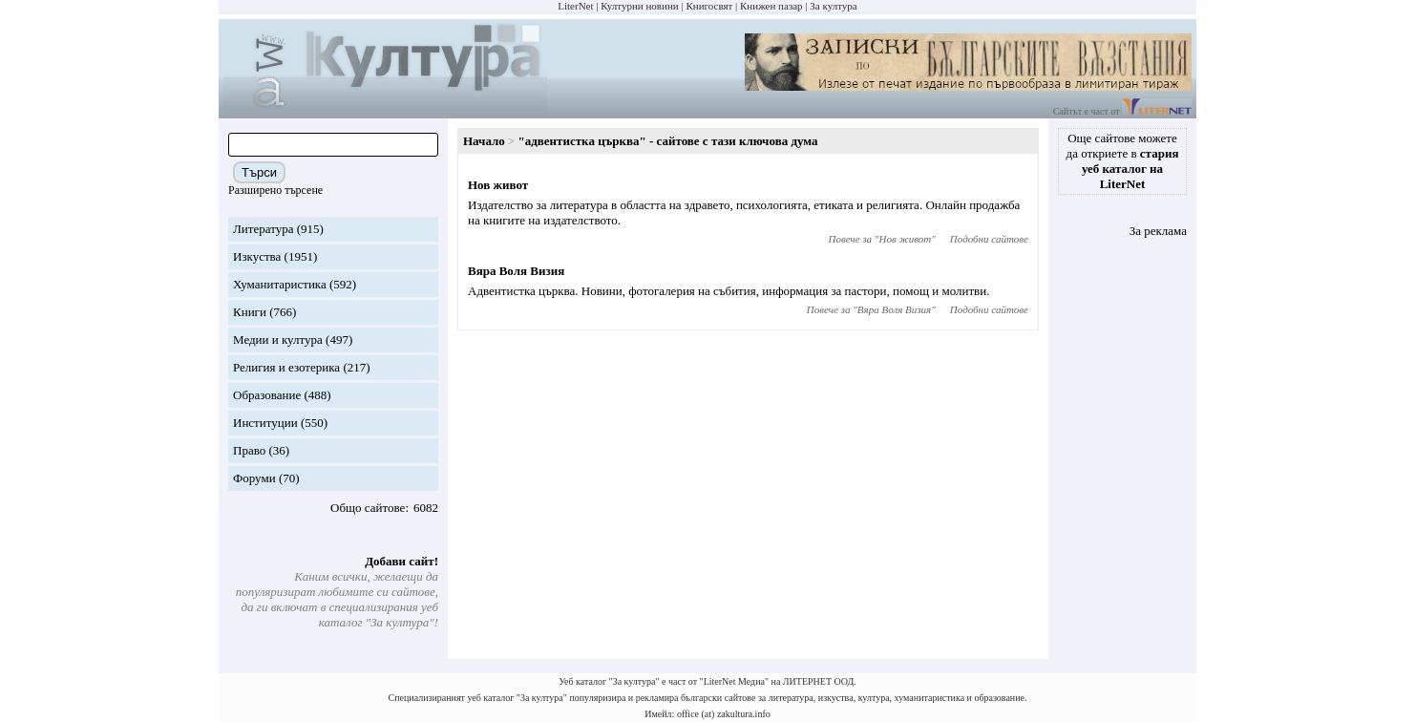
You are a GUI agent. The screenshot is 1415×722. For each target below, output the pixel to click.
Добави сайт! (401, 561)
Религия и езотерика (286, 367)
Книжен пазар (771, 5)
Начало (484, 141)
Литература (263, 229)
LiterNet (575, 5)
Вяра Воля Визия (516, 271)
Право (249, 450)
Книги (249, 312)
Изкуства (257, 256)
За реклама (1158, 230)
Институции (265, 422)
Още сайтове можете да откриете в (1123, 161)
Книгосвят (709, 5)
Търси (259, 172)
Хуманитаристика (280, 284)
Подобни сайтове (989, 238)
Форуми (254, 478)
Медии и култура (278, 339)
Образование (267, 395)
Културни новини (639, 5)
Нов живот (498, 185)
